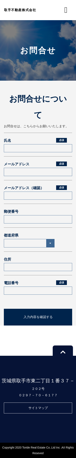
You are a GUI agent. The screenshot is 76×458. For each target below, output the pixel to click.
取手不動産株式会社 (20, 10)
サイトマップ (38, 408)
